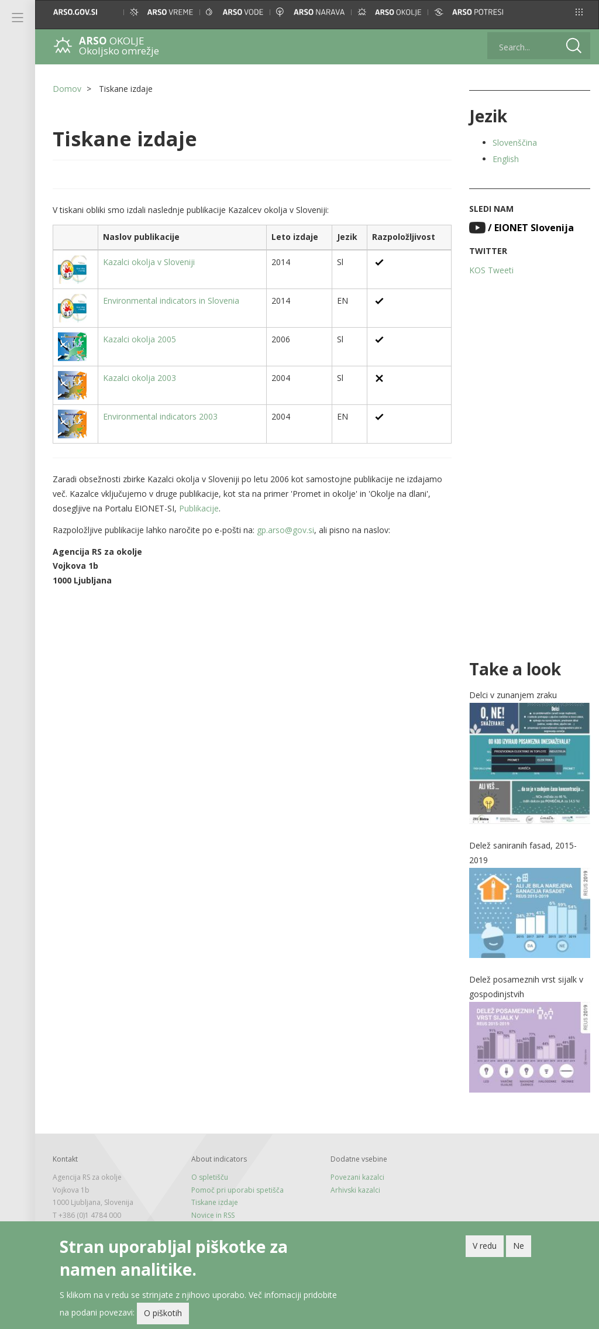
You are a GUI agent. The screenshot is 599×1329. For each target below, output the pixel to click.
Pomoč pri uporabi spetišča (237, 1190)
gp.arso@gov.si (285, 529)
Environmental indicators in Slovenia (171, 300)
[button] (579, 12)
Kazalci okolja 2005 (139, 339)
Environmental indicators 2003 (160, 416)
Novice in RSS (213, 1215)
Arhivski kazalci (355, 1190)
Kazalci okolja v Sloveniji (149, 261)
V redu (485, 1246)
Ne (518, 1246)
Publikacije (199, 508)
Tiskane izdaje (214, 1202)
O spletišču (209, 1177)
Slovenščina (515, 142)
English (506, 158)
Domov (67, 88)
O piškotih (163, 1314)
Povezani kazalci (357, 1177)
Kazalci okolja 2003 (139, 377)
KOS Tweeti (491, 270)
